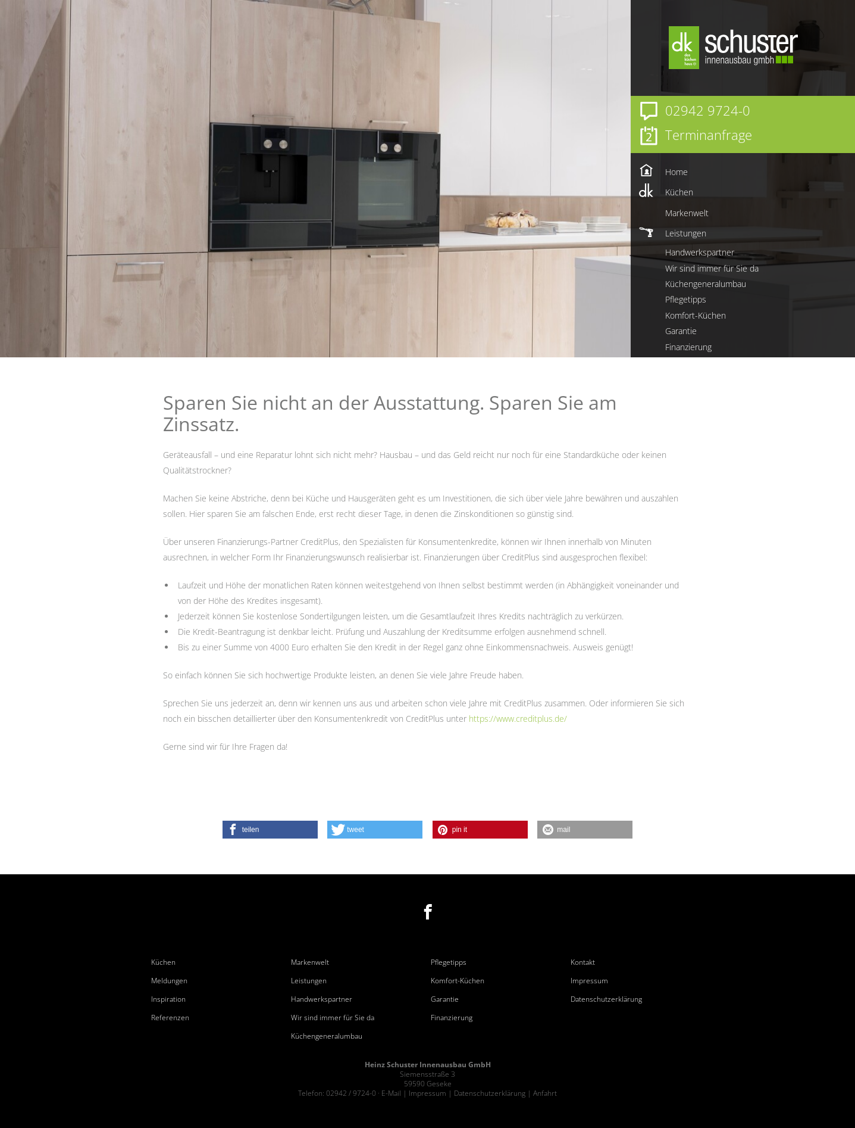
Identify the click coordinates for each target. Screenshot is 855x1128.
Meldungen (169, 981)
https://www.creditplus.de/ (518, 718)
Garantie (445, 999)
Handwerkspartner (321, 999)
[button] (270, 830)
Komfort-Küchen (457, 981)
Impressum (589, 981)
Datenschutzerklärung (606, 999)
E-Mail (391, 1093)
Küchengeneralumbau (326, 1036)
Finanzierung (451, 1018)
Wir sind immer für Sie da (332, 1018)
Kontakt (583, 962)
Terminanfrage (708, 135)
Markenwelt (310, 962)
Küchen (163, 962)
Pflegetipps (448, 962)
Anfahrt (545, 1093)
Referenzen (170, 1018)
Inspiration (168, 999)
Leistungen (309, 981)
